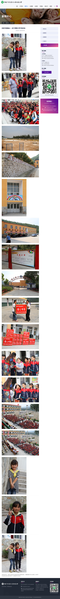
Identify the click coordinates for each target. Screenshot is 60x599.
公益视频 (31, 6)
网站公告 (44, 28)
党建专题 (44, 37)
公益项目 (36, 6)
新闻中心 (26, 6)
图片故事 (12, 22)
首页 (17, 6)
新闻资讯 (44, 32)
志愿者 (51, 6)
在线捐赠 (47, 72)
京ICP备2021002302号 (37, 597)
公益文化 (44, 41)
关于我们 (21, 6)
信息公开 (46, 6)
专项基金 (41, 6)
